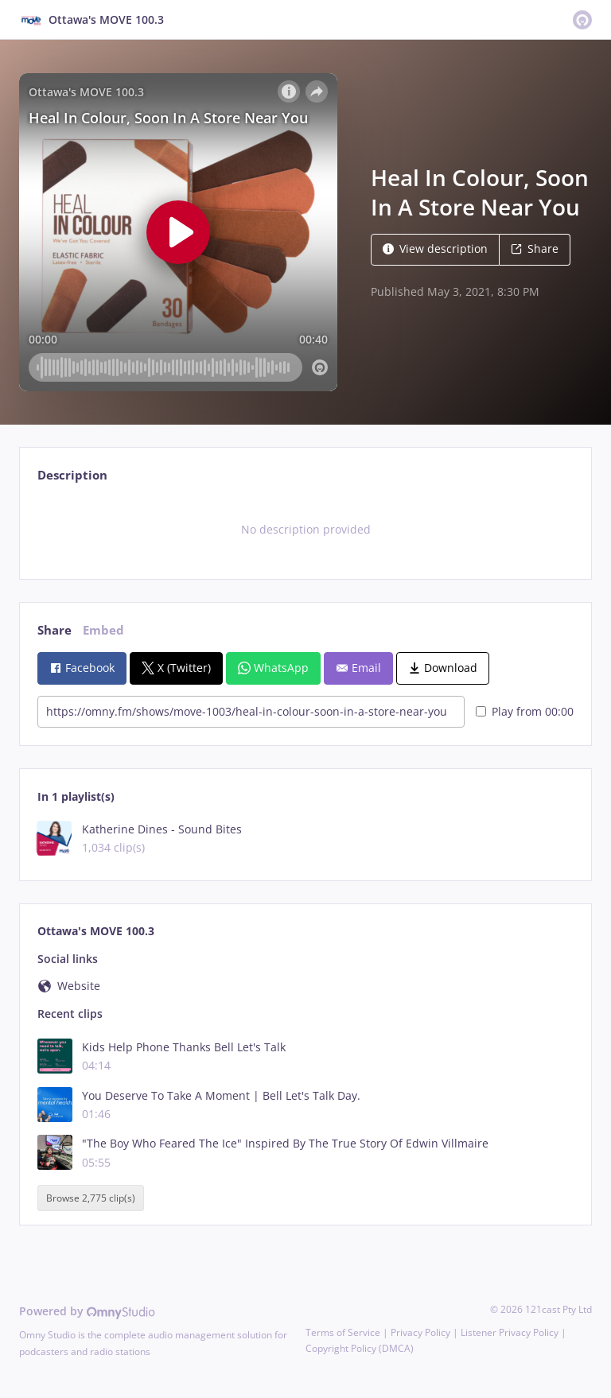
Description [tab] (72, 475)
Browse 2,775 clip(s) (90, 1198)
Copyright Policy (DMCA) (360, 1348)
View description (435, 248)
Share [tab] (54, 630)
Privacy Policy (420, 1332)
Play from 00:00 (525, 711)
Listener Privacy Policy (509, 1332)
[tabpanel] (305, 529)
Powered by (87, 1310)
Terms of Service (343, 1332)
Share (534, 248)
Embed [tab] (103, 630)
